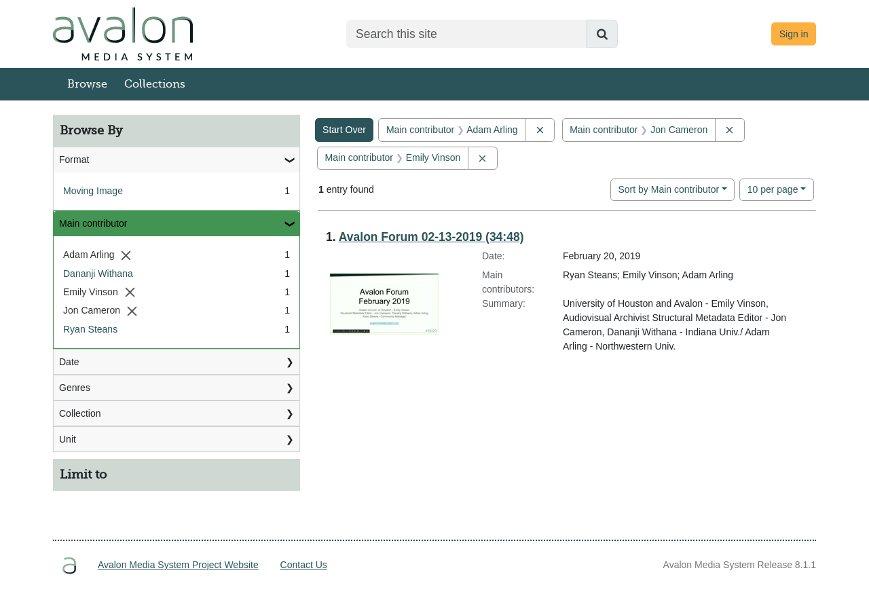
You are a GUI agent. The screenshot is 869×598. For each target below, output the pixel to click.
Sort (668, 189)
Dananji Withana (98, 273)
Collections (154, 84)
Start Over (344, 129)
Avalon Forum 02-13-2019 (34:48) (431, 237)
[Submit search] (602, 34)
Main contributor (93, 223)
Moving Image (93, 190)
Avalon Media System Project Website (178, 564)
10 (772, 188)
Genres (74, 387)
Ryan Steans (90, 329)
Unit (67, 439)
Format (74, 159)
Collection (79, 413)
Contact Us (303, 564)
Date (69, 361)
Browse (87, 84)
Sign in (794, 34)
